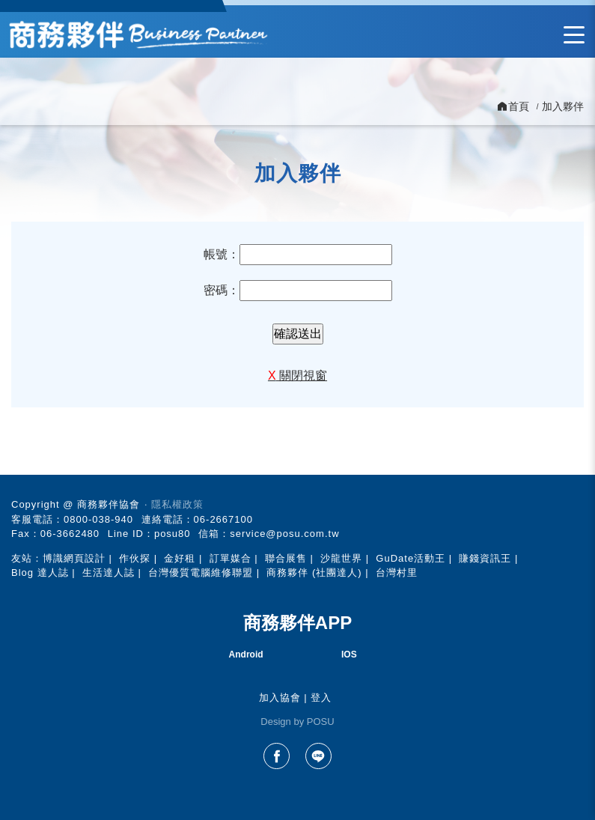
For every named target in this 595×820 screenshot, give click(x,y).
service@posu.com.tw (284, 533)
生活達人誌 (108, 572)
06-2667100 (223, 519)
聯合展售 (286, 558)
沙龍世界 (341, 558)
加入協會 (280, 697)
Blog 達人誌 (40, 572)
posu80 (172, 533)
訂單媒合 (230, 558)
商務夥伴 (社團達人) (313, 572)
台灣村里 (397, 572)
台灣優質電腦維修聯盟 (200, 572)
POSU (321, 721)
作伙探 (134, 558)
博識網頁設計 (74, 558)
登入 (321, 697)
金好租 (179, 558)
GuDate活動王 (410, 558)
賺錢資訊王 (485, 558)
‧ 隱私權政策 (174, 504)
